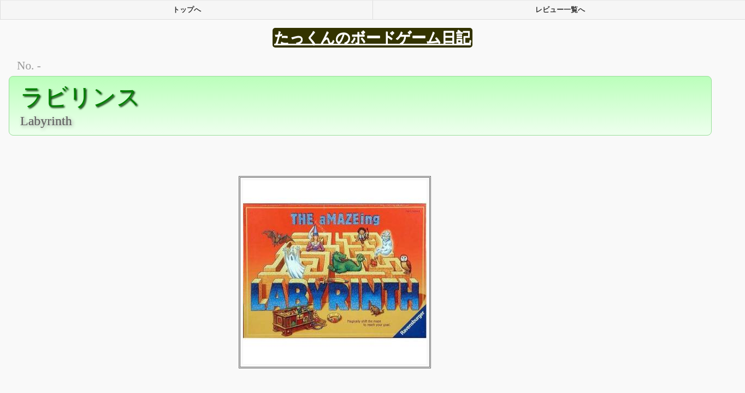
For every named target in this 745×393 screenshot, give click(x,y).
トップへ (187, 10)
